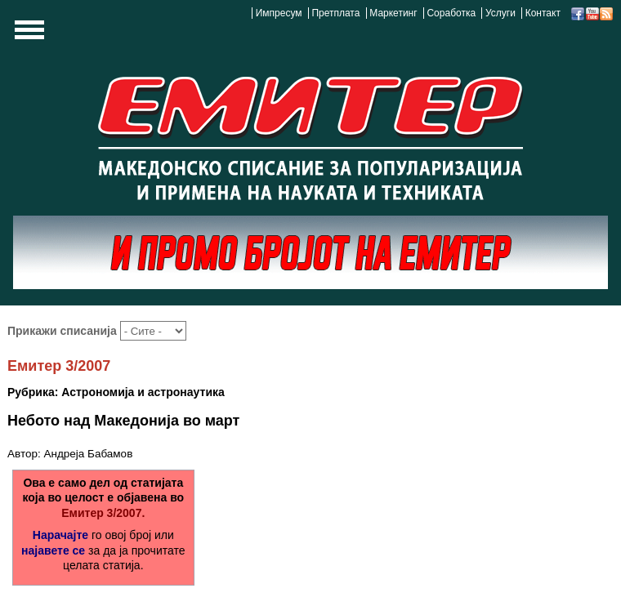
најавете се (53, 550)
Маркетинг (393, 13)
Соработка (451, 13)
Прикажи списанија (63, 330)
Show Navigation (27, 34)
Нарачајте (60, 534)
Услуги (500, 13)
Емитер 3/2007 (58, 366)
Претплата (335, 13)
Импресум (279, 13)
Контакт (543, 13)
